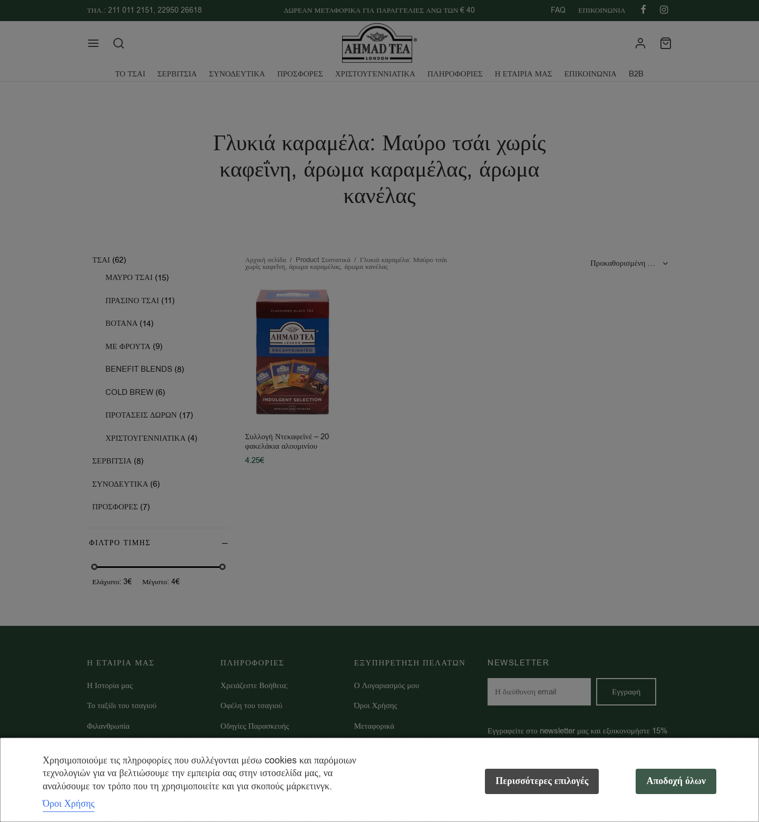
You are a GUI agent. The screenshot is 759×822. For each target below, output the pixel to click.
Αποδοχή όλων (676, 781)
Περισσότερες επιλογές (541, 781)
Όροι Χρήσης (68, 803)
